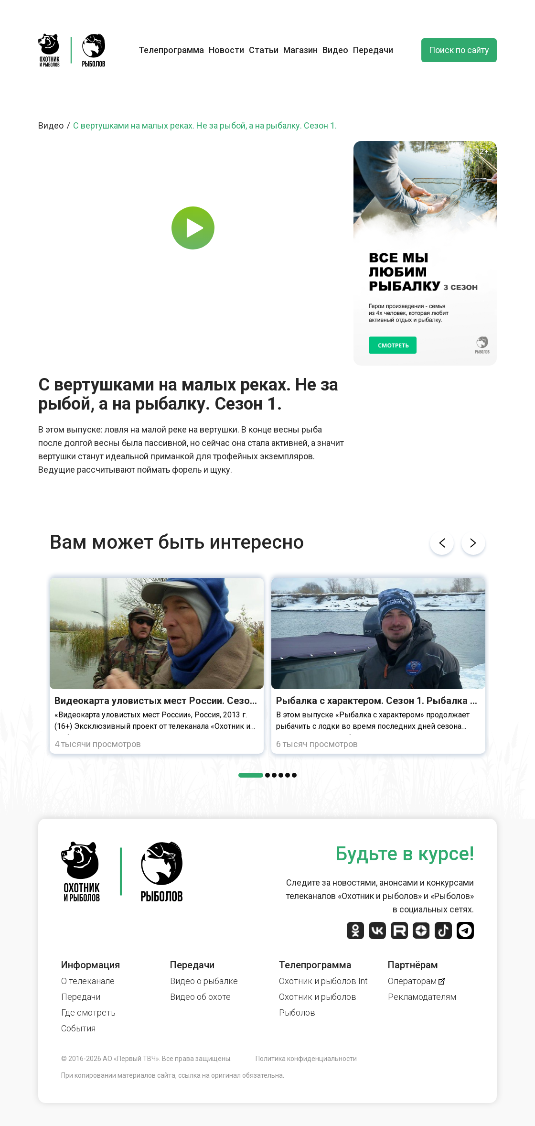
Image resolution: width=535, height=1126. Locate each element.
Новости (226, 50)
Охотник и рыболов (317, 997)
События (78, 1028)
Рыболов (297, 1012)
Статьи (263, 50)
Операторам (416, 981)
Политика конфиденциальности (306, 1058)
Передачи (373, 50)
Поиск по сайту (459, 50)
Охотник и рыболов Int (323, 981)
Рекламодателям (422, 997)
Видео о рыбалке (204, 981)
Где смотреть (88, 1012)
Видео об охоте (200, 997)
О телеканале (88, 981)
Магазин (300, 50)
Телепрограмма (171, 50)
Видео (335, 50)
